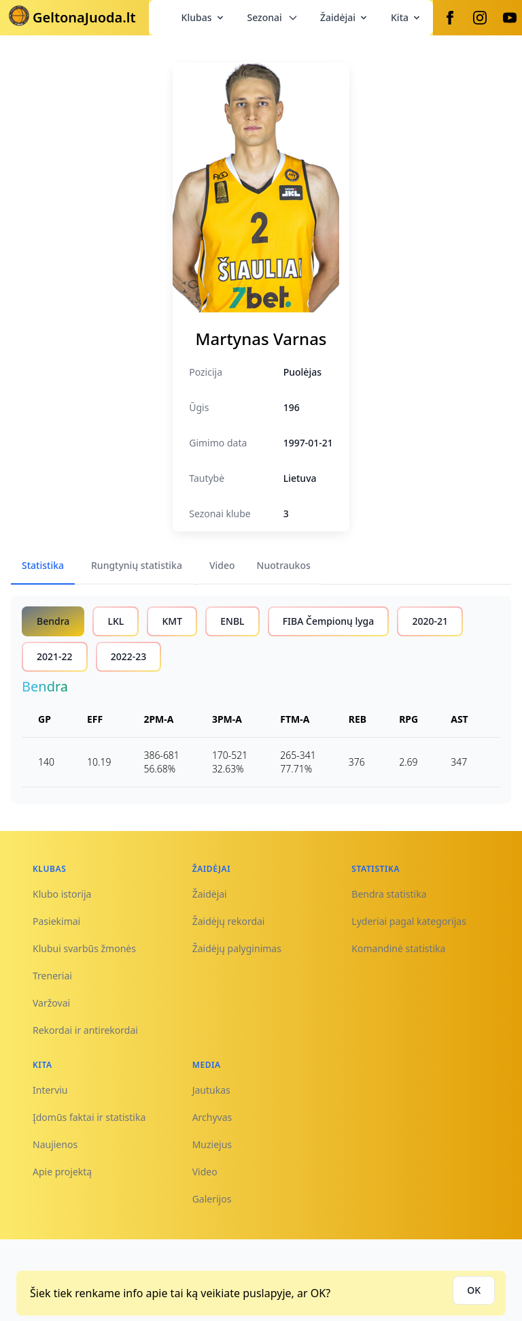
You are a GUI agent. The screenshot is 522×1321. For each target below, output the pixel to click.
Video (205, 1171)
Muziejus (212, 1144)
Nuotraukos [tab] (284, 565)
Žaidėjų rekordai (228, 921)
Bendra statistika (388, 893)
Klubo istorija (62, 893)
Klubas (203, 17)
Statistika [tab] (43, 565)
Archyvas (212, 1117)
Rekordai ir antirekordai (85, 1030)
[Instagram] (480, 18)
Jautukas (211, 1089)
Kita (406, 17)
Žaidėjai (344, 17)
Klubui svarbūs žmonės (84, 948)
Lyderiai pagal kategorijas (408, 921)
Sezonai (272, 17)
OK (474, 1290)
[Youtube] (510, 18)
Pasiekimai (56, 921)
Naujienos (55, 1144)
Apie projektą (62, 1171)
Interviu (50, 1089)
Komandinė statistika (398, 948)
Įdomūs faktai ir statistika (89, 1117)
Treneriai (52, 975)
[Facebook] (450, 18)
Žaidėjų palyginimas (236, 948)
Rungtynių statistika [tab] (136, 565)
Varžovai (51, 1002)
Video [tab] (222, 565)
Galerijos (212, 1198)
